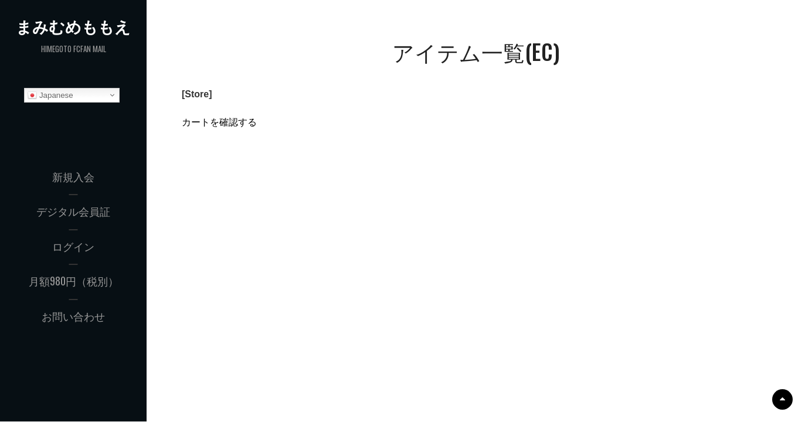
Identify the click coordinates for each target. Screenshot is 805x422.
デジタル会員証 (73, 211)
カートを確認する (219, 122)
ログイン (73, 246)
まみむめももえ (73, 27)
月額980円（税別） (73, 281)
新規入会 (73, 176)
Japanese (50, 95)
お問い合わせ (73, 316)
